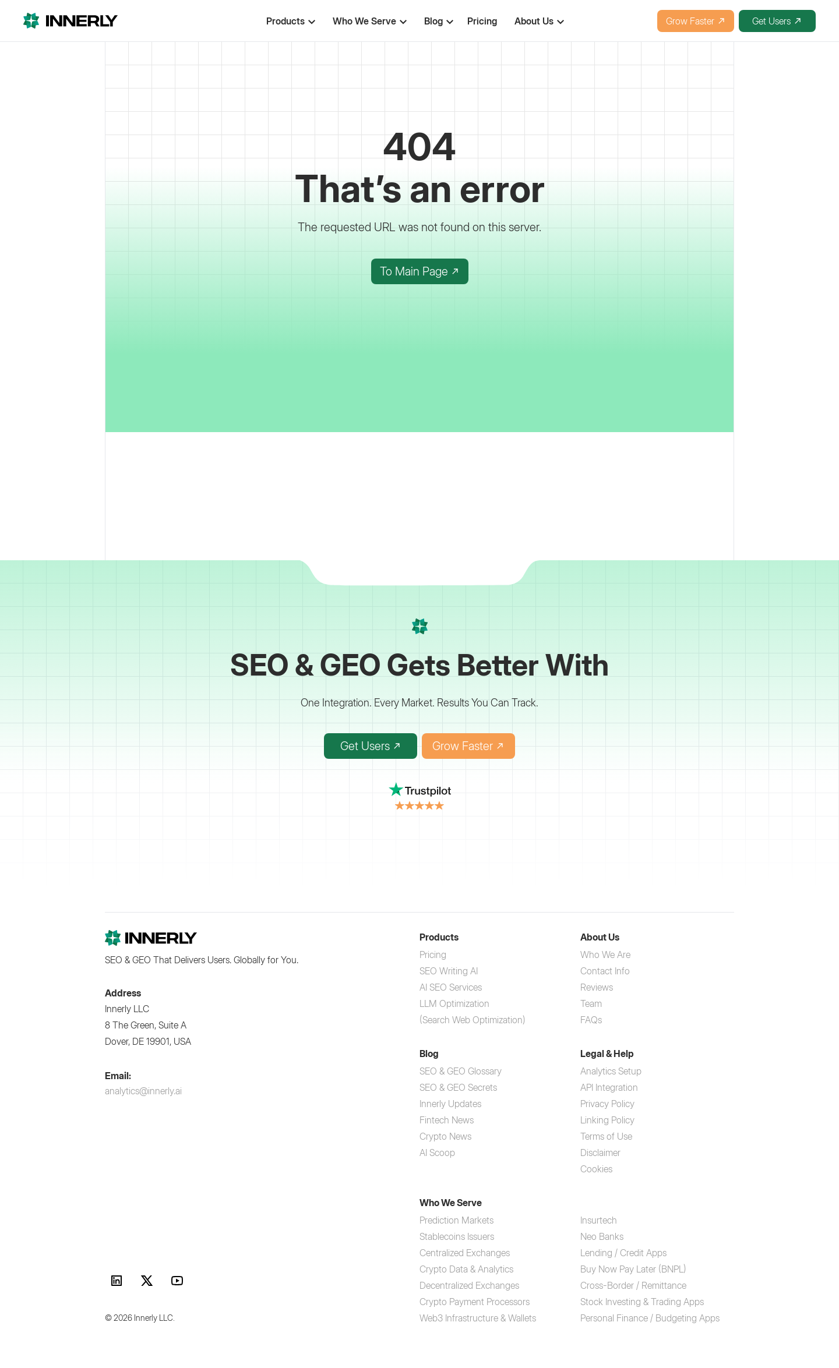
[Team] (591, 1003)
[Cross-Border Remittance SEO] (633, 1285)
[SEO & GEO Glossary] (461, 1071)
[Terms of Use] (606, 1136)
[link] (116, 1280)
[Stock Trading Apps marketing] (642, 1301)
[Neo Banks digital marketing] (601, 1236)
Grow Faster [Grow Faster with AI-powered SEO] (468, 746)
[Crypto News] (445, 1136)
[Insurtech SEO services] (598, 1220)
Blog (429, 1053)
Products (439, 937)
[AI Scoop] (437, 1152)
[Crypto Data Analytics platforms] (466, 1269)
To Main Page (420, 271)
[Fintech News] (447, 1120)
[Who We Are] (605, 954)
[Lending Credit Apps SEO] (623, 1253)
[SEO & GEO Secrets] (458, 1087)
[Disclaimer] (600, 1152)
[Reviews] (596, 987)
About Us (534, 21)
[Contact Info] (605, 971)
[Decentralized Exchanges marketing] (469, 1285)
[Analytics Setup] (610, 1071)
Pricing (482, 21)
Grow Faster (696, 21)
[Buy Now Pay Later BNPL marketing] (633, 1269)
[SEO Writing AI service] (449, 971)
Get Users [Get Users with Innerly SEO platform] (370, 746)
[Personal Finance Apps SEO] (650, 1318)
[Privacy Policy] (607, 1103)
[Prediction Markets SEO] (456, 1220)
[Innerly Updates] (450, 1103)
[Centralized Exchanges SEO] (465, 1253)
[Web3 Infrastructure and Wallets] (478, 1318)
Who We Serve (364, 21)
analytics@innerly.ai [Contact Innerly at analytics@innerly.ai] (143, 1091)
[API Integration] (609, 1087)
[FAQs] (591, 1020)
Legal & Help (607, 1053)
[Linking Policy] (607, 1120)
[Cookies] (596, 1169)
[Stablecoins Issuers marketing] (457, 1236)
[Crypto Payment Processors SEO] (475, 1301)
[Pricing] (433, 954)
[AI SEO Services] (451, 987)
